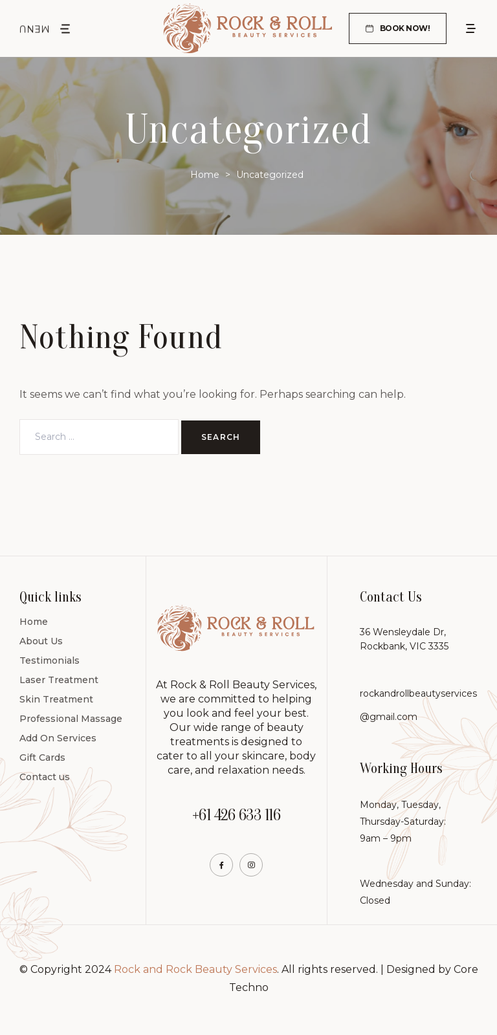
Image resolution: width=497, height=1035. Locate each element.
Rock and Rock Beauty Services (195, 969)
